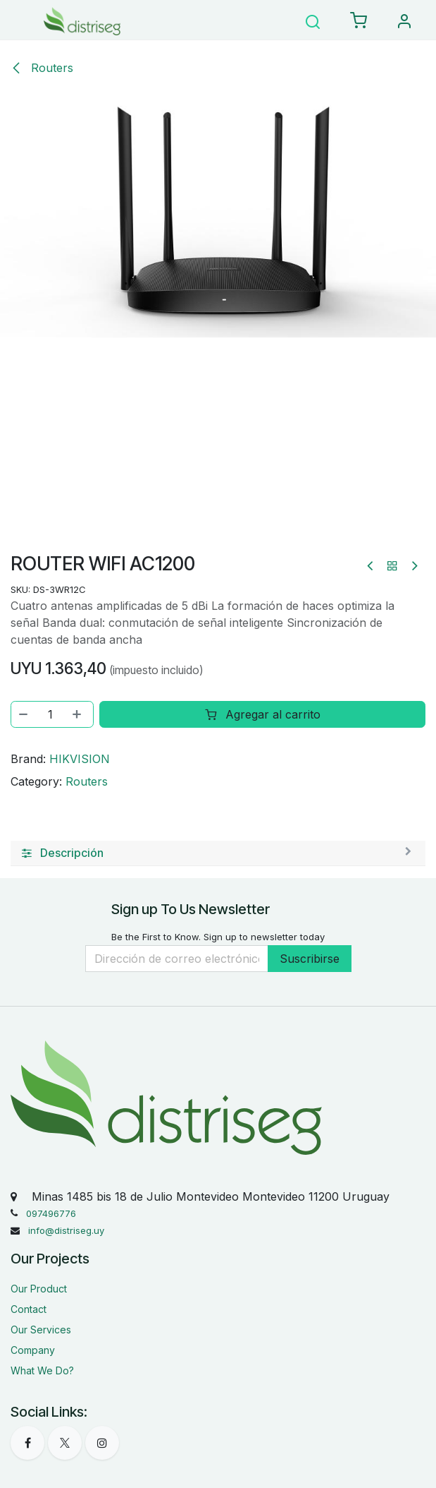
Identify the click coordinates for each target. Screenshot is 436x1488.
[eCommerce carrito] (358, 21)
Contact (28, 1309)
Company (33, 1350)
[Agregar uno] (78, 714)
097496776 (51, 1213)
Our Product (39, 1289)
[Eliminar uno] (24, 714)
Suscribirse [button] (310, 959)
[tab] (218, 853)
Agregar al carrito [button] (262, 714)
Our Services (41, 1330)
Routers (42, 68)
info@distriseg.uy (66, 1230)
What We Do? (42, 1370)
